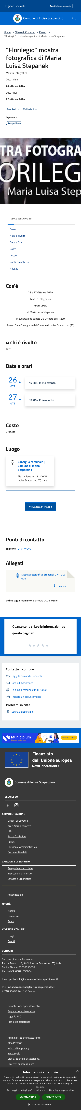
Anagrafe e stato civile (20, 868)
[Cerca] (74, 18)
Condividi (14, 109)
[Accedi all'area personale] (60, 6)
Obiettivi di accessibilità (21, 1064)
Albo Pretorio (15, 1043)
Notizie (11, 911)
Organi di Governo (18, 821)
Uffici (10, 831)
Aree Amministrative (19, 826)
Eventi (42, 32)
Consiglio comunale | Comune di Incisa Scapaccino (31, 466)
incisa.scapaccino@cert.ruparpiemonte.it (31, 987)
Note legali (14, 1053)
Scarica (59, 586)
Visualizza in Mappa (40, 507)
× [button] (77, 1071)
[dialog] (40, 1088)
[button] (40, 1104)
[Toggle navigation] (7, 18)
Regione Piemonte (15, 6)
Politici (11, 842)
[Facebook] (8, 805)
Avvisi (11, 921)
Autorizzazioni (16, 895)
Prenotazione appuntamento (24, 1006)
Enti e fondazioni (17, 836)
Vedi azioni (30, 109)
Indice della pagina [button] (21, 218)
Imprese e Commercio (20, 873)
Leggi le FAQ (14, 1016)
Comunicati (14, 916)
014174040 (24, 549)
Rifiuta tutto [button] (54, 1097)
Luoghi (11, 936)
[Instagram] (16, 805)
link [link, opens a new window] (72, 1090)
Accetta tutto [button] (28, 1097)
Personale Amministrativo (22, 847)
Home (7, 32)
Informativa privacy (18, 1048)
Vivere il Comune (25, 32)
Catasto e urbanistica (19, 879)
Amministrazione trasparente (24, 1038)
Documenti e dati (17, 852)
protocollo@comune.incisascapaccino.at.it (33, 979)
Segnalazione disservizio (21, 1011)
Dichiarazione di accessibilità (24, 1059)
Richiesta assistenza (19, 1022)
